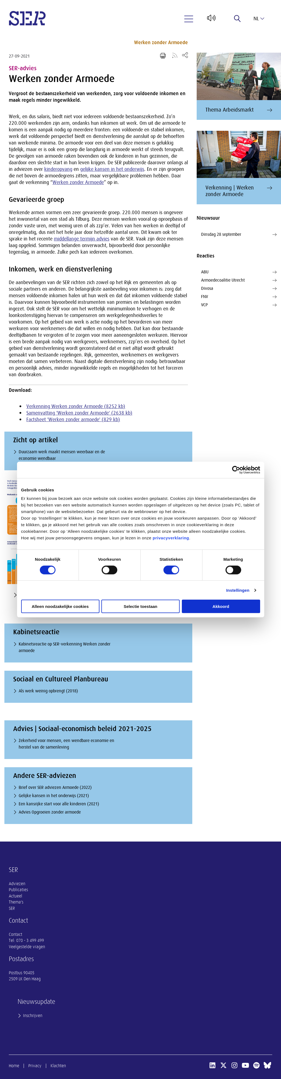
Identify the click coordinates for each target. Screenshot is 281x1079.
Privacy (34, 1066)
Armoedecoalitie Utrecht (239, 280)
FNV (239, 296)
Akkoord (221, 606)
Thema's (16, 902)
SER (12, 908)
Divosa (239, 288)
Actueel (15, 896)
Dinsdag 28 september (239, 234)
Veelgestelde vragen (27, 946)
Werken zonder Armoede (161, 42)
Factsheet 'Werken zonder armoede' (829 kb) (73, 419)
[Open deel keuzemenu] (185, 55)
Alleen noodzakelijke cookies (60, 606)
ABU (239, 272)
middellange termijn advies (81, 239)
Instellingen (238, 590)
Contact (15, 934)
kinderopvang (58, 169)
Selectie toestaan (140, 606)
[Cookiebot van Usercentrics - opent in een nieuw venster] (236, 470)
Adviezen (17, 883)
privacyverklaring (171, 538)
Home (14, 1066)
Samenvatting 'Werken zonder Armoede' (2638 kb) (79, 413)
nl (259, 18)
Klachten (58, 1066)
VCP (239, 305)
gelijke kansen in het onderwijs (112, 169)
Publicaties (18, 889)
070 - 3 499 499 (30, 940)
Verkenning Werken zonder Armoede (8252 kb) (75, 406)
